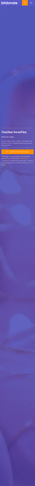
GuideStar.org (24, 158)
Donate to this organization (17, 152)
